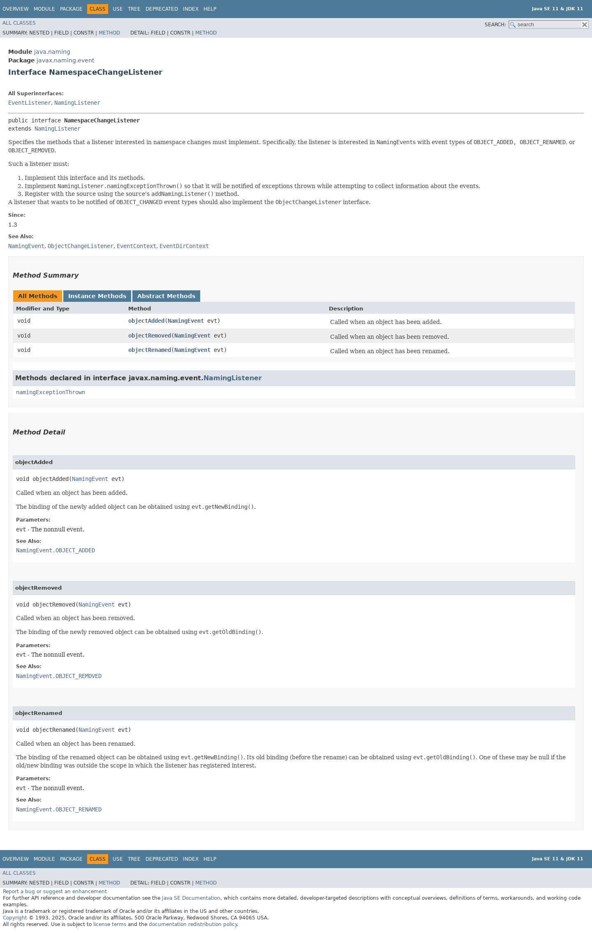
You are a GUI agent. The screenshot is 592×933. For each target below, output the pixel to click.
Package (71, 9)
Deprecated (162, 9)
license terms (109, 924)
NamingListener (77, 102)
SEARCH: (495, 25)
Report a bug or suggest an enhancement (55, 891)
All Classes (19, 23)
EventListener (29, 102)
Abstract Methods (166, 296)
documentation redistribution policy (193, 924)
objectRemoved (149, 335)
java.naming (52, 51)
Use (118, 9)
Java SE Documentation (191, 898)
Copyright (15, 918)
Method (109, 33)
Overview (15, 9)
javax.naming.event (65, 60)
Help (210, 9)
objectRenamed (149, 350)
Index (191, 9)
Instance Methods (97, 296)
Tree (134, 9)
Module (44, 9)
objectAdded (146, 320)
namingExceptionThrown (50, 392)
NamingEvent (186, 320)
